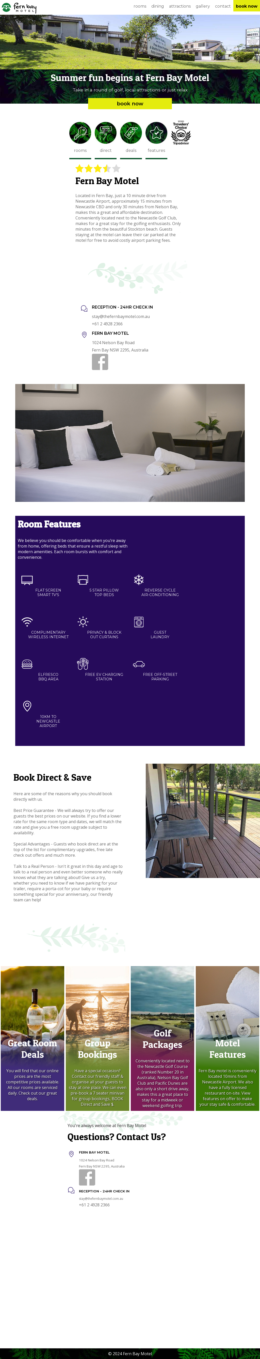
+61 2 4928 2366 (107, 324)
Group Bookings (97, 1048)
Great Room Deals (32, 1048)
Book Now (130, 104)
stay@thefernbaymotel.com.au (121, 316)
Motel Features (227, 1048)
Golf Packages (162, 1038)
